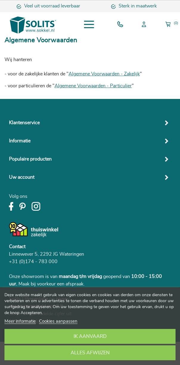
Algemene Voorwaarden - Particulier (93, 85)
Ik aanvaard (90, 336)
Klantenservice (24, 122)
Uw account (21, 177)
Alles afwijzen (90, 352)
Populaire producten (30, 159)
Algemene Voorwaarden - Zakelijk (104, 74)
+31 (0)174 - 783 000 (33, 261)
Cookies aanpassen (58, 321)
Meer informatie (20, 321)
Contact (17, 246)
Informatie (19, 141)
